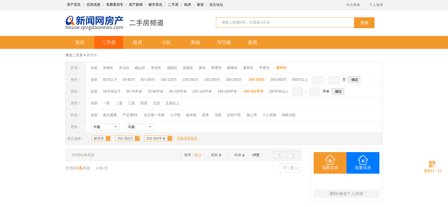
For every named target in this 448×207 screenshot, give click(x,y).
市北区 (124, 68)
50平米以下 (112, 91)
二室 (119, 103)
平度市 (264, 68)
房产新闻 (136, 5)
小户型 (175, 115)
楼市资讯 (155, 5)
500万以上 (300, 80)
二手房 (173, 5)
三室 (131, 103)
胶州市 (92, 55)
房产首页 (74, 5)
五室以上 (172, 103)
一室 (106, 103)
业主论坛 (216, 5)
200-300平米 (156, 139)
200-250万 (234, 80)
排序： (193, 155)
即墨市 (216, 68)
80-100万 (148, 80)
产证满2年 (130, 115)
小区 (166, 42)
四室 (143, 103)
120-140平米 (202, 91)
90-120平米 (178, 91)
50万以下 (110, 80)
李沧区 (156, 68)
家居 (200, 5)
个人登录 (376, 5)
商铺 (195, 42)
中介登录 (353, 5)
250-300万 (125, 139)
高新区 (188, 68)
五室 (156, 103)
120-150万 (190, 80)
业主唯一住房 (154, 115)
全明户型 (234, 115)
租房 (187, 5)
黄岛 (202, 68)
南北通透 (110, 115)
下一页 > (290, 168)
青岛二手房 (74, 55)
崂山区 (140, 68)
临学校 (191, 115)
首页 (79, 42)
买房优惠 (93, 5)
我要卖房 (330, 168)
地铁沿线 (288, 115)
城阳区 (172, 68)
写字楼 (224, 42)
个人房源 (269, 115)
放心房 (251, 115)
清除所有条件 (187, 138)
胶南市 (232, 68)
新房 (252, 42)
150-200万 (212, 80)
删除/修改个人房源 (346, 193)
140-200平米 (227, 91)
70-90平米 (155, 91)
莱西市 (248, 68)
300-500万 (278, 80)
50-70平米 (134, 91)
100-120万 (169, 80)
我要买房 (363, 168)
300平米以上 (279, 91)
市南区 (108, 68)
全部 (94, 68)
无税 (217, 115)
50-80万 (129, 80)
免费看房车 (114, 5)
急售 (205, 115)
